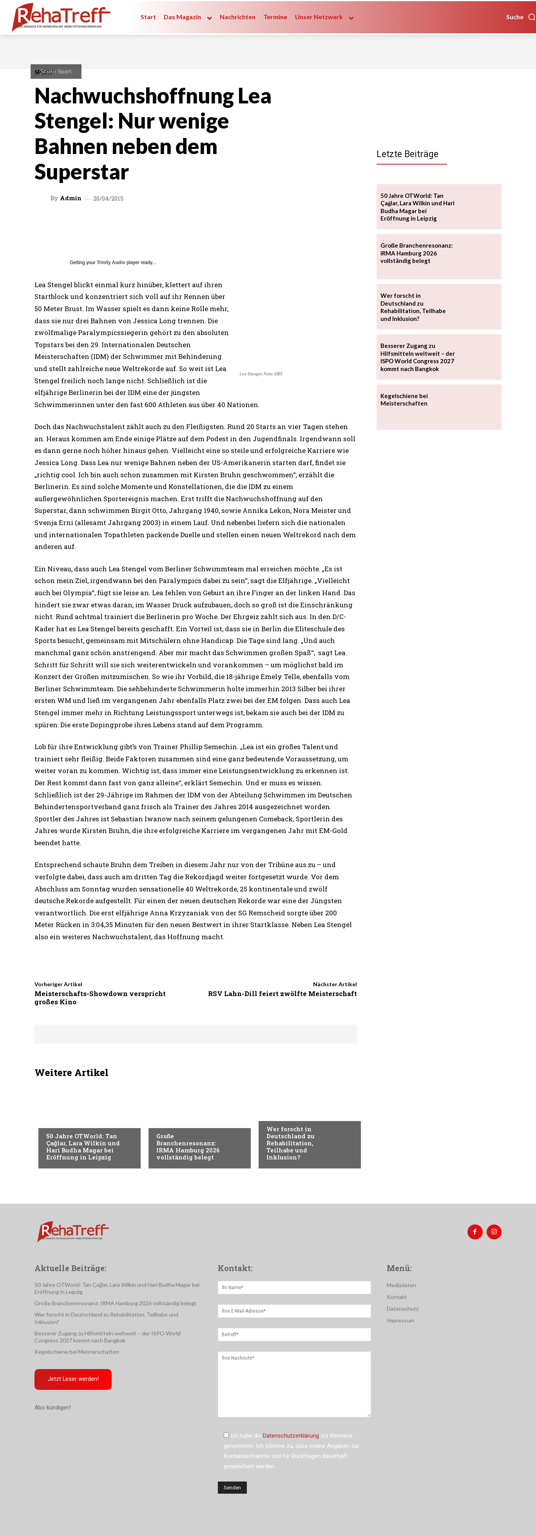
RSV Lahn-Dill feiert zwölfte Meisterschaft (282, 993)
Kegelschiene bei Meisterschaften (404, 399)
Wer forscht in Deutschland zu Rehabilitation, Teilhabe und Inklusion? (290, 1143)
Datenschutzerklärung (291, 1435)
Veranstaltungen (70, 1120)
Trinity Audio (111, 262)
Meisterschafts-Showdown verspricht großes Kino (100, 997)
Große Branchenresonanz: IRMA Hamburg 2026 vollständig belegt (188, 1146)
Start (46, 71)
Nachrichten (284, 1113)
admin (70, 198)
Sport (65, 71)
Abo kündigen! (52, 1408)
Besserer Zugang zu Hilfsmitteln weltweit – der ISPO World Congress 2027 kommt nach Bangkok (417, 357)
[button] (521, 17)
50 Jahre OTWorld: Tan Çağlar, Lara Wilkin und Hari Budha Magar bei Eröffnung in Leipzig (83, 1146)
